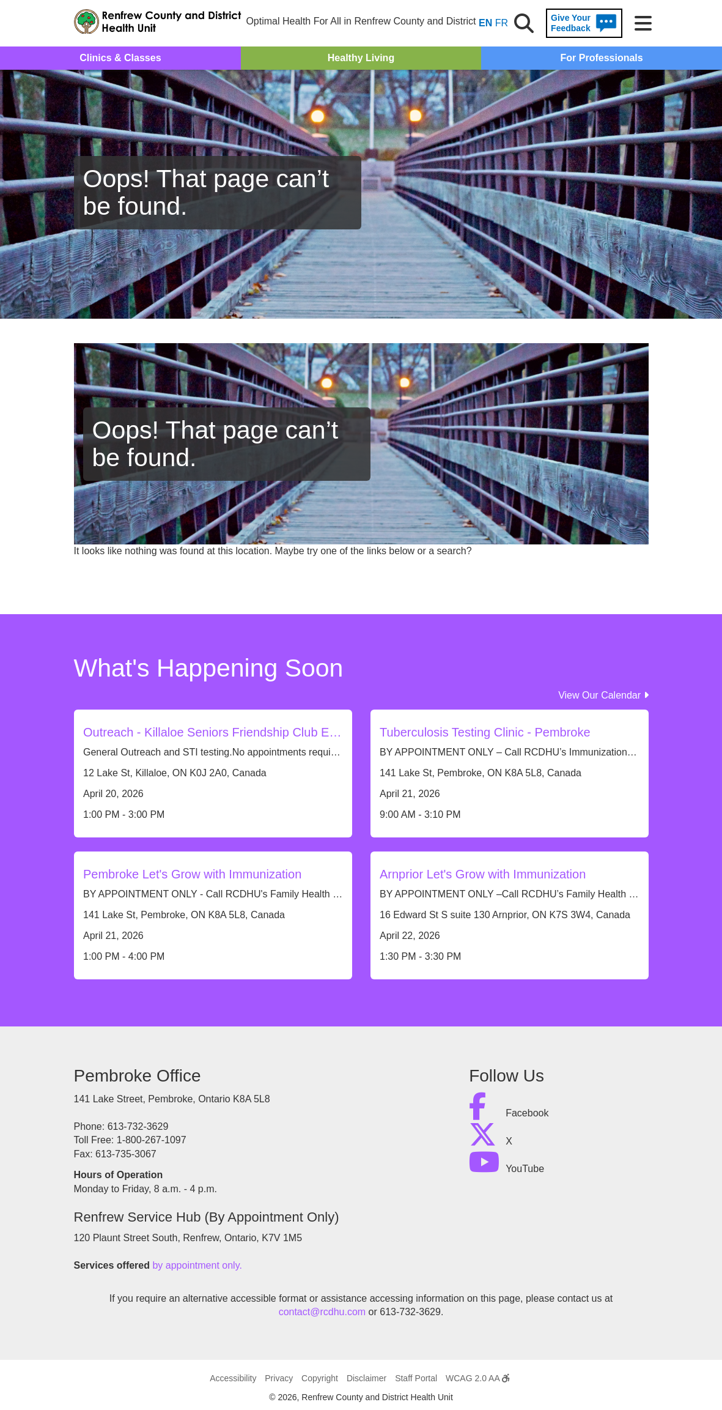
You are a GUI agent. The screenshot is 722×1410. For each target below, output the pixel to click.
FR (501, 23)
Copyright (319, 1378)
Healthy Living (361, 58)
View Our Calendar (603, 695)
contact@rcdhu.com (322, 1312)
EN (485, 23)
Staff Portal (416, 1378)
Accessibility (233, 1378)
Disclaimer (366, 1378)
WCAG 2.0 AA (477, 1378)
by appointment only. (196, 1265)
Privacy (279, 1378)
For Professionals (602, 58)
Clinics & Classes (120, 58)
